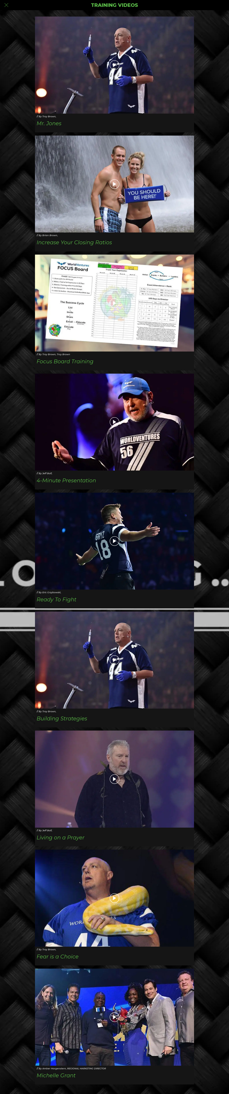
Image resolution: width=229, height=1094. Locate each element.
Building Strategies (62, 718)
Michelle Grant (56, 1075)
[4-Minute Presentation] (114, 422)
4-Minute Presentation (66, 480)
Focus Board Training (65, 361)
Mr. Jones (49, 123)
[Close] (6, 5)
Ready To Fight (56, 599)
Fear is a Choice (58, 956)
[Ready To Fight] (114, 541)
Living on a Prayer (60, 837)
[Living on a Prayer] (114, 779)
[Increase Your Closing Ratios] (114, 184)
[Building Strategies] (114, 660)
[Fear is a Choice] (114, 898)
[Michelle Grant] (114, 1017)
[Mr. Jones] (114, 65)
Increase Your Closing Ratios (74, 242)
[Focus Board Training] (114, 303)
